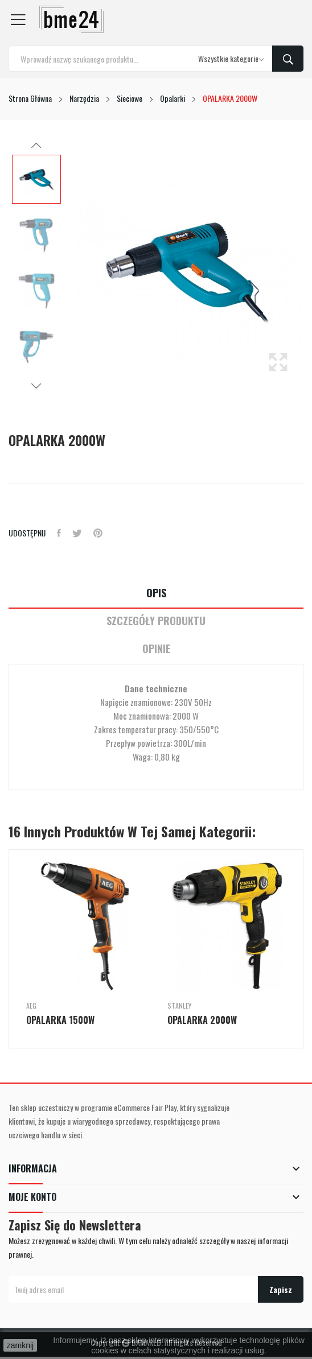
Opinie (156, 649)
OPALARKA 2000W (202, 1020)
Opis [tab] (156, 593)
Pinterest (98, 533)
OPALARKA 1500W (60, 1020)
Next (36, 385)
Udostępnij (59, 533)
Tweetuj (77, 533)
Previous (36, 145)
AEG (31, 1005)
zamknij (20, 1345)
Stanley (179, 1005)
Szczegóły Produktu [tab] (156, 621)
